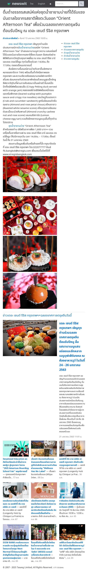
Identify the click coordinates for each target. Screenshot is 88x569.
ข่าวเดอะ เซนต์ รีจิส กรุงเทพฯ (71, 45)
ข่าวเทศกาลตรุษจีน (71, 59)
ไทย (31, 3)
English (41, 3)
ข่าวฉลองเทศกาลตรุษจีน (74, 49)
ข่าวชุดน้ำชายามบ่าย (72, 52)
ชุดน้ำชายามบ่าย (16, 126)
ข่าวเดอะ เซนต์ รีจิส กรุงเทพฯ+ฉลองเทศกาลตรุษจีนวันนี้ (37, 315)
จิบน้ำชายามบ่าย (26, 47)
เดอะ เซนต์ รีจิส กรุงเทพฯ (20, 44)
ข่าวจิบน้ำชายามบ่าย (72, 55)
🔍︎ (81, 3)
